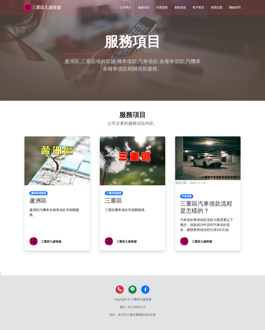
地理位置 (216, 7)
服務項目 (143, 7)
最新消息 (180, 7)
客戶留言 (198, 7)
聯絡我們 (235, 7)
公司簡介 (125, 7)
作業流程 (162, 7)
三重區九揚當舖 (46, 7)
